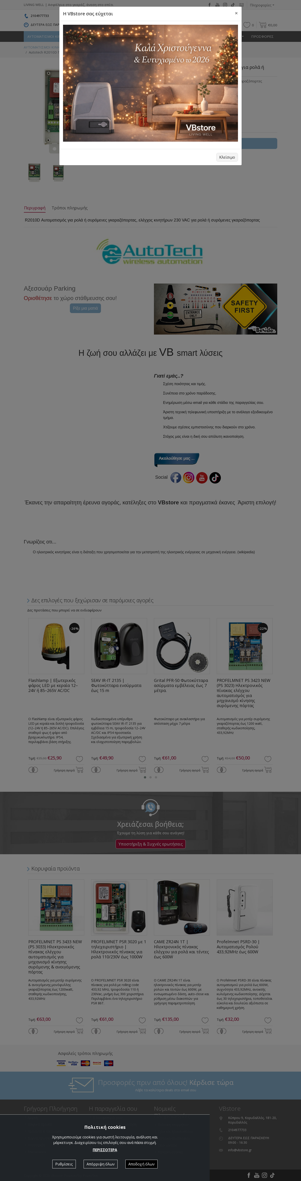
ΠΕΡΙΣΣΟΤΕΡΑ (105, 1149)
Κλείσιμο (227, 157)
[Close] (236, 13)
